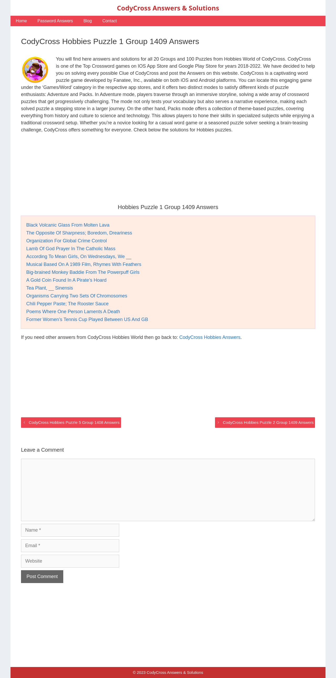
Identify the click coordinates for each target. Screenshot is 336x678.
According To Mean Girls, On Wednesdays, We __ (78, 256)
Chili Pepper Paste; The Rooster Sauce (67, 303)
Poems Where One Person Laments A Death (73, 311)
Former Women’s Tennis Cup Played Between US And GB (87, 319)
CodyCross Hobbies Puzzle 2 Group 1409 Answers (268, 422)
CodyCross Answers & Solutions (168, 7)
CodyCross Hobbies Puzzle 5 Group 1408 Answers (74, 422)
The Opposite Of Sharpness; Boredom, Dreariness (79, 233)
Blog (87, 21)
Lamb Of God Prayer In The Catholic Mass (71, 248)
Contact (109, 21)
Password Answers (55, 21)
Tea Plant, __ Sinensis (49, 288)
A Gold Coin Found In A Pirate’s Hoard (66, 280)
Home (21, 21)
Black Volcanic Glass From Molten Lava (67, 225)
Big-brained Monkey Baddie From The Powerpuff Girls (83, 272)
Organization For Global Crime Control (66, 240)
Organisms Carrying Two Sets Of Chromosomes (76, 295)
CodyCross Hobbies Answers (209, 337)
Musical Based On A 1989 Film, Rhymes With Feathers (83, 264)
